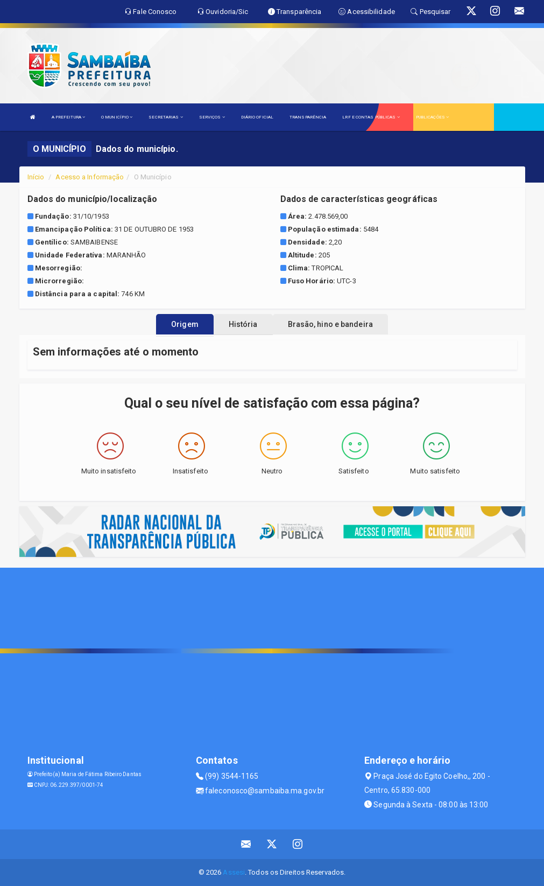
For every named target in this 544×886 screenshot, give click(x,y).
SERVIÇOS (212, 117)
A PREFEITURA (68, 117)
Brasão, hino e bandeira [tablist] (330, 324)
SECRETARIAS (165, 117)
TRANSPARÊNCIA (307, 117)
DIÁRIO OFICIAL (257, 117)
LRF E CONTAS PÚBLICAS (370, 117)
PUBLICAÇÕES (432, 117)
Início (36, 177)
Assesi (234, 872)
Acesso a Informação (89, 177)
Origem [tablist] (185, 324)
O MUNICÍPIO (116, 117)
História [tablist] (243, 324)
